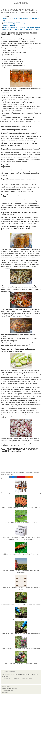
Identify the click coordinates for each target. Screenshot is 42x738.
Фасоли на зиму (29, 472)
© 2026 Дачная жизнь (6, 686)
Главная (14, 5)
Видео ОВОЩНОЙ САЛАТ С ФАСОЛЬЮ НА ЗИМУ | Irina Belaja (21, 29)
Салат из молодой (21, 472)
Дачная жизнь (21, 3)
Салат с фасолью (8, 472)
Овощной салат (10, 474)
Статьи (27, 5)
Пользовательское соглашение (11, 688)
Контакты (4, 688)
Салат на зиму (3, 474)
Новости (21, 5)
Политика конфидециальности (7, 690)
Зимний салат (15, 472)
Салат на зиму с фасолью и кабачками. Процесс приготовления (21, 27)
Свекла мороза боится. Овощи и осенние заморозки (17, 678)
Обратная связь (5, 692)
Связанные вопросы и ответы (11, 22)
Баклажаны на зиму (36, 472)
